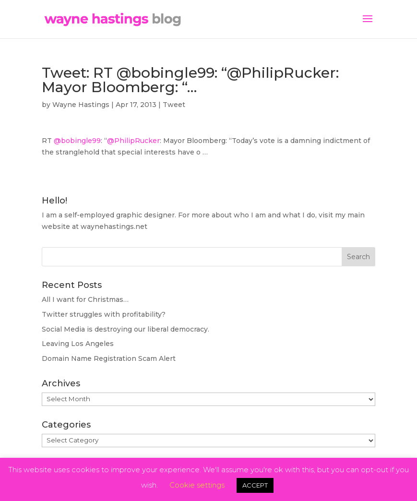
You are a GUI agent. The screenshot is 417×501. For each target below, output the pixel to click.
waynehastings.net (114, 226)
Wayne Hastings (80, 104)
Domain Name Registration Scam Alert (109, 358)
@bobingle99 (77, 140)
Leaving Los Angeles (78, 343)
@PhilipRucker (133, 140)
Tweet (174, 104)
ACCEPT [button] (255, 485)
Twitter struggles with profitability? (104, 314)
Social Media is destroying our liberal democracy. (125, 329)
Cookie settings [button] (197, 484)
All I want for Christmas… (85, 299)
